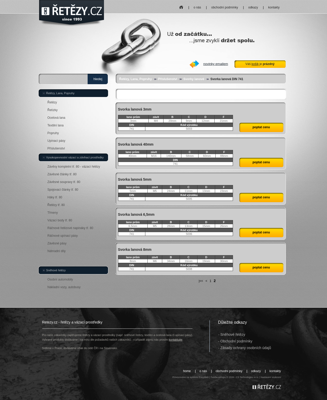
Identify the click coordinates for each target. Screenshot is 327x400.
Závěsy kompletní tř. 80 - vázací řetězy (74, 166)
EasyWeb (203, 377)
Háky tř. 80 (55, 197)
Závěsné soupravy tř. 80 (64, 182)
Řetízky (53, 110)
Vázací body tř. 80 (60, 220)
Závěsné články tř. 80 (62, 174)
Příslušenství (167, 79)
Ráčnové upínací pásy (63, 235)
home (187, 371)
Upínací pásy (56, 141)
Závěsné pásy (57, 243)
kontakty (274, 7)
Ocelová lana (56, 118)
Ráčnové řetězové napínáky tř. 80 (70, 228)
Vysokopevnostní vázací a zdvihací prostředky (75, 157)
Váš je (259, 64)
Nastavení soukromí (271, 377)
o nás (197, 7)
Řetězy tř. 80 (56, 205)
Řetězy (52, 102)
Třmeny (53, 212)
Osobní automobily (60, 279)
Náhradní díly (57, 251)
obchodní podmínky (224, 7)
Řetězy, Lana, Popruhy (135, 79)
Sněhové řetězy (56, 270)
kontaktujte (175, 339)
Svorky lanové (193, 79)
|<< (201, 281)
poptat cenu (261, 127)
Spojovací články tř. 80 (63, 189)
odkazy (253, 7)
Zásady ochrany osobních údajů (245, 348)
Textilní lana (56, 125)
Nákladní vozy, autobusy (64, 287)
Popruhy (53, 133)
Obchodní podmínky (236, 341)
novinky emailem (215, 64)
